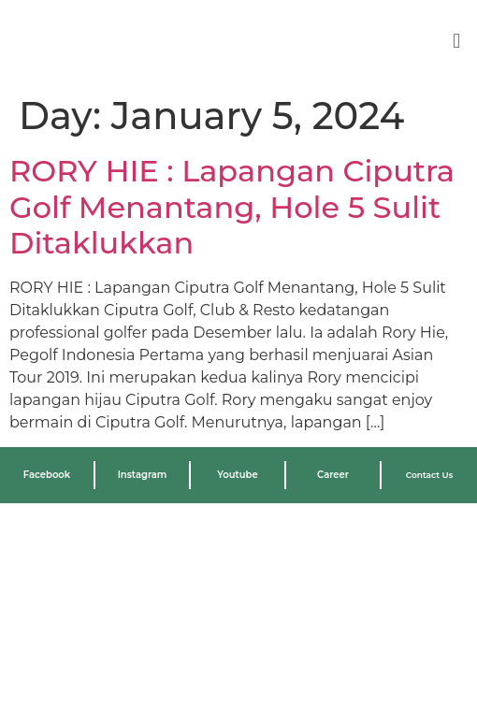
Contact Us (430, 475)
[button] (457, 40)
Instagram (142, 475)
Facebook (46, 475)
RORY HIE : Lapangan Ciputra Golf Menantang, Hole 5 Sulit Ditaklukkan (232, 206)
